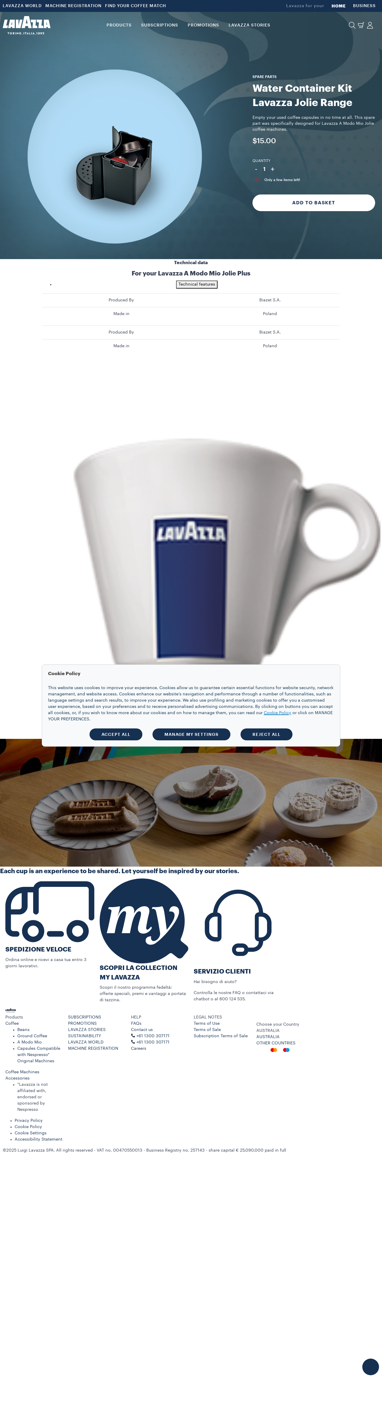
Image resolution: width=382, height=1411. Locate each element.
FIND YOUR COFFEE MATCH (135, 6)
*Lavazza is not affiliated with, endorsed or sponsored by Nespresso (32, 1097)
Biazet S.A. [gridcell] (270, 300)
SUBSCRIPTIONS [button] (159, 25)
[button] (352, 25)
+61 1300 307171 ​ (153, 1042)
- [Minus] (256, 169)
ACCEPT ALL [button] (115, 734)
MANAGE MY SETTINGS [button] (191, 734)
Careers (138, 1048)
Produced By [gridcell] (121, 300)
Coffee (12, 1023)
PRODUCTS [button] (119, 25)
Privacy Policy (29, 1121)
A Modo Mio (29, 1042)
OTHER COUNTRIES (275, 1043)
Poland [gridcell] (270, 314)
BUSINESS (364, 6)
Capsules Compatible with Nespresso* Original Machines (38, 1054)
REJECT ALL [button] (266, 734)
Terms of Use (207, 1023)
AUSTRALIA (268, 1037)
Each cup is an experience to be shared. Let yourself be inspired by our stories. (119, 871)
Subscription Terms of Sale (221, 1036)
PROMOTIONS (82, 1023)
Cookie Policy (28, 1127)
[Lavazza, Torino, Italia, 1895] (26, 25)
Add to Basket (313, 202)
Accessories (17, 1078)
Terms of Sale (207, 1030)
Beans (23, 1030)
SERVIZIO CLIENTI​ (222, 971)
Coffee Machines (22, 1072)
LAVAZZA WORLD (22, 6)
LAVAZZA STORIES (87, 1030)
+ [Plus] (273, 169)
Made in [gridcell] (121, 314)
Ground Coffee (32, 1036)
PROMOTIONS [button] (203, 25)
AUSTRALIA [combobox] (268, 1031)
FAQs (136, 1023)
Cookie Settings (31, 1133)
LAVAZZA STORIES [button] (249, 25)
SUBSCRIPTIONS (84, 1017)
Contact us (142, 1030)
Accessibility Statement (38, 1139)
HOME (339, 6)
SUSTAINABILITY (84, 1036)
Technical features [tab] (196, 284)
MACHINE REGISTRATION (73, 6)
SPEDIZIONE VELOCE (38, 949)
